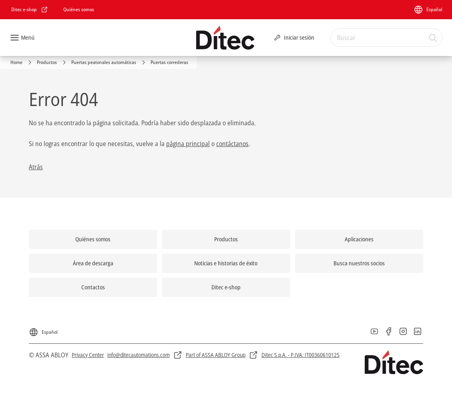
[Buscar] (433, 37)
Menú (27, 37)
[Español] (428, 9)
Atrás (36, 166)
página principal (188, 143)
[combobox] (386, 37)
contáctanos (232, 143)
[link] (29, 9)
